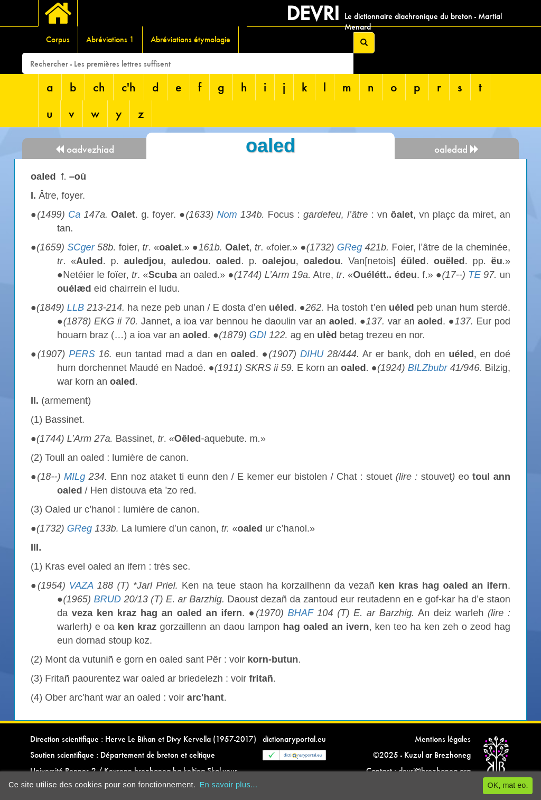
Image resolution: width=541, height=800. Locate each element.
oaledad (456, 149)
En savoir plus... (229, 784)
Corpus (58, 39)
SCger (81, 247)
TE (474, 274)
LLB (75, 307)
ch (99, 87)
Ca (74, 214)
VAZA (81, 585)
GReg (349, 247)
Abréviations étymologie (190, 39)
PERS (82, 354)
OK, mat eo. (508, 785)
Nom (227, 214)
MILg (74, 476)
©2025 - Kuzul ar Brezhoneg (422, 755)
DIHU (311, 354)
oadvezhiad (84, 149)
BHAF (300, 613)
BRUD (107, 599)
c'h (129, 87)
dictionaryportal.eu (294, 739)
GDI (257, 335)
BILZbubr (427, 367)
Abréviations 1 (110, 39)
